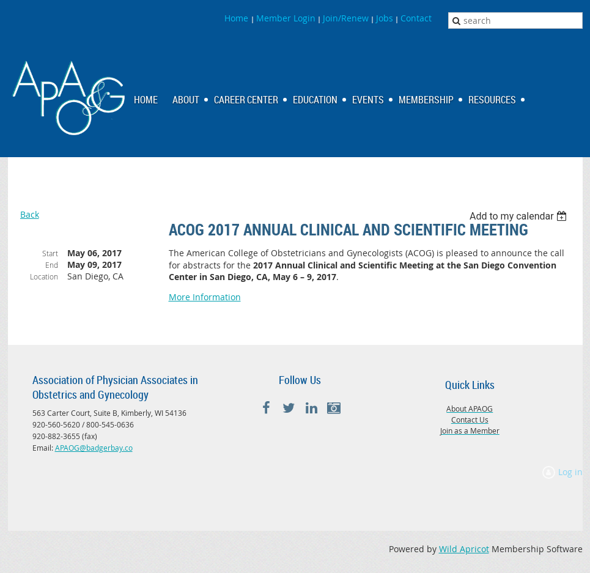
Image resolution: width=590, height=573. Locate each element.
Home (237, 18)
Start (50, 253)
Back (29, 214)
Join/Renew (346, 18)
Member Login (285, 18)
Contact (416, 18)
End (51, 265)
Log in (570, 472)
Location (44, 276)
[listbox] (520, 216)
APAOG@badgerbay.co (94, 448)
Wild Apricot (464, 549)
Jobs (384, 18)
